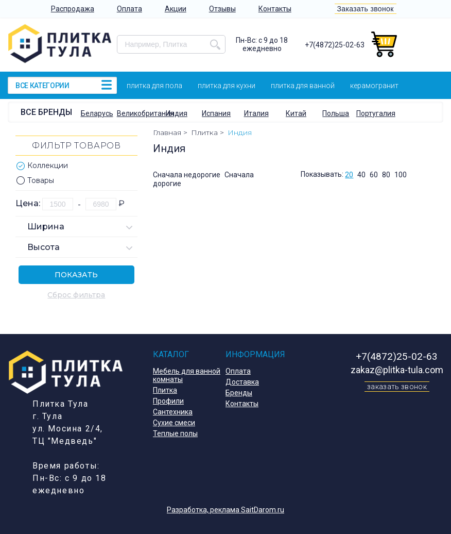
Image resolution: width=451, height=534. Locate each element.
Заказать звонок (365, 9)
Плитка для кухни (226, 85)
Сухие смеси (174, 423)
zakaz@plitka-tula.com (397, 369)
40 (361, 175)
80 (386, 175)
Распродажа (72, 9)
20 (349, 175)
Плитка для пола (154, 85)
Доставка (242, 382)
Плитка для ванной (303, 85)
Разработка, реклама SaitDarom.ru (225, 510)
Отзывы (222, 9)
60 (374, 175)
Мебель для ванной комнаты (186, 375)
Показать (76, 274)
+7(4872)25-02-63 (335, 45)
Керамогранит (374, 85)
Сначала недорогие (186, 175)
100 (400, 175)
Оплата (129, 9)
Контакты (274, 9)
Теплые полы (175, 433)
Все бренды (46, 112)
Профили (168, 401)
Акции (175, 9)
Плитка (165, 390)
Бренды (239, 393)
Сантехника (173, 412)
